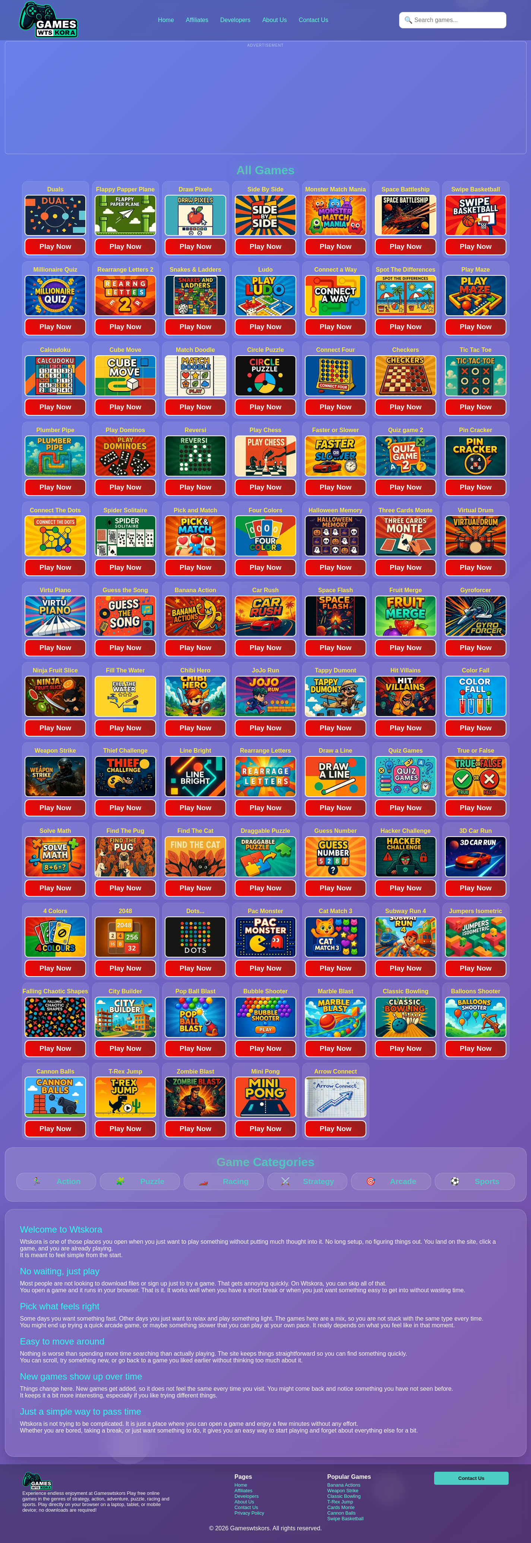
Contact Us (313, 20)
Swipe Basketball (345, 1518)
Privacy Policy (249, 1513)
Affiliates (197, 20)
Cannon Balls (341, 1513)
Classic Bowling (344, 1496)
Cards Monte (340, 1507)
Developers (235, 20)
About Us (274, 20)
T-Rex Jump (340, 1502)
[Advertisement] (265, 101)
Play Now (55, 246)
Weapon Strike (342, 1490)
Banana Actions (343, 1485)
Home (166, 20)
